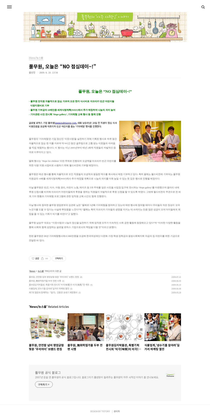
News (32, 270)
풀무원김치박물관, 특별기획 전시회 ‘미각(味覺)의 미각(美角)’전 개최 (59, 284)
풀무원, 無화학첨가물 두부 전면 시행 (45, 280)
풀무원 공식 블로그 (48, 372)
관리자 (117, 411)
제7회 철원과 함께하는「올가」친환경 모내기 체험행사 (53, 292)
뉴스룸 (41, 270)
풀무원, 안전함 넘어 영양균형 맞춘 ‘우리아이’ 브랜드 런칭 (54, 276)
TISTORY (105, 411)
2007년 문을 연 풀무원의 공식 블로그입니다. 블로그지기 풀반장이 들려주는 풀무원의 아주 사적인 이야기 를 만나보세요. (97, 377)
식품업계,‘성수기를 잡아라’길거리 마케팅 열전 (49, 288)
